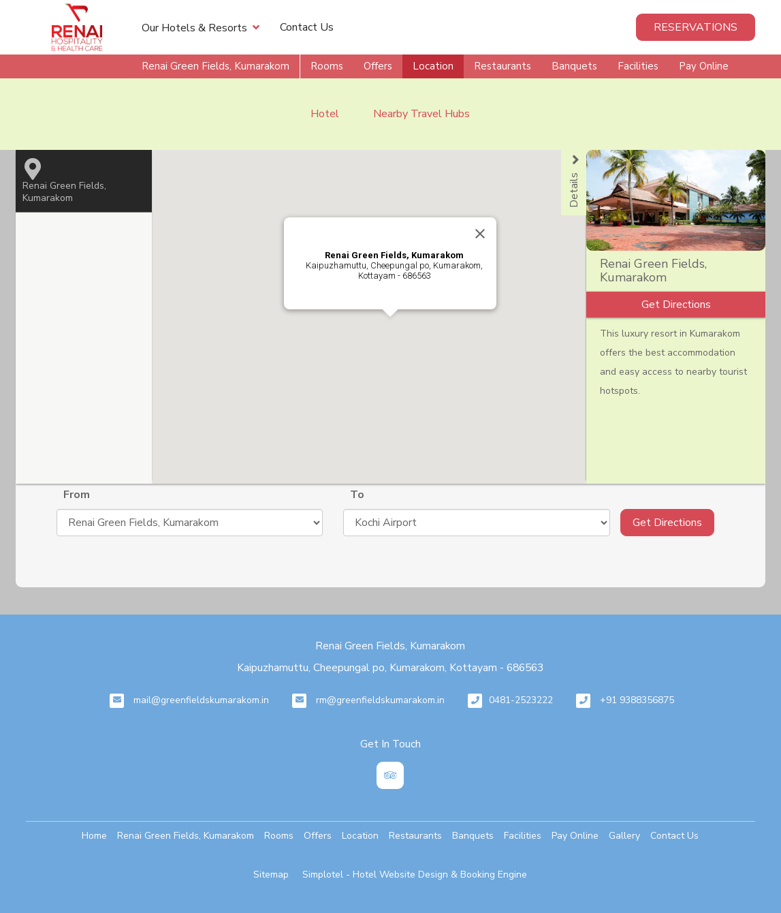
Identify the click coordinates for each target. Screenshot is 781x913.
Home (94, 835)
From (76, 494)
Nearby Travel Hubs (421, 113)
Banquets (574, 66)
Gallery (624, 835)
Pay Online (704, 66)
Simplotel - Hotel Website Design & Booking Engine (414, 874)
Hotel (324, 113)
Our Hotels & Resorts (200, 27)
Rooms (326, 66)
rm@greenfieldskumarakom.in (380, 700)
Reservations (695, 27)
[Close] (480, 233)
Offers (378, 66)
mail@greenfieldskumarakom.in (201, 700)
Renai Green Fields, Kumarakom (215, 66)
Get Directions (667, 522)
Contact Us (307, 27)
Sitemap (271, 874)
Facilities (638, 66)
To (357, 494)
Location (433, 66)
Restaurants (502, 66)
